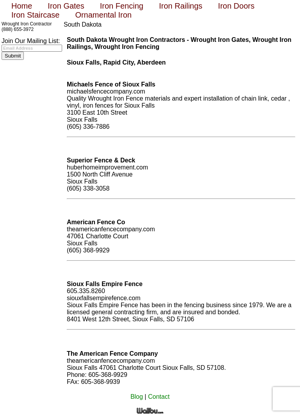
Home (21, 6)
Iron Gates (66, 6)
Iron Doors (236, 6)
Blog (136, 396)
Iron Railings (180, 6)
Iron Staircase (35, 15)
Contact (159, 396)
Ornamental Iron (103, 15)
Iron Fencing (121, 6)
